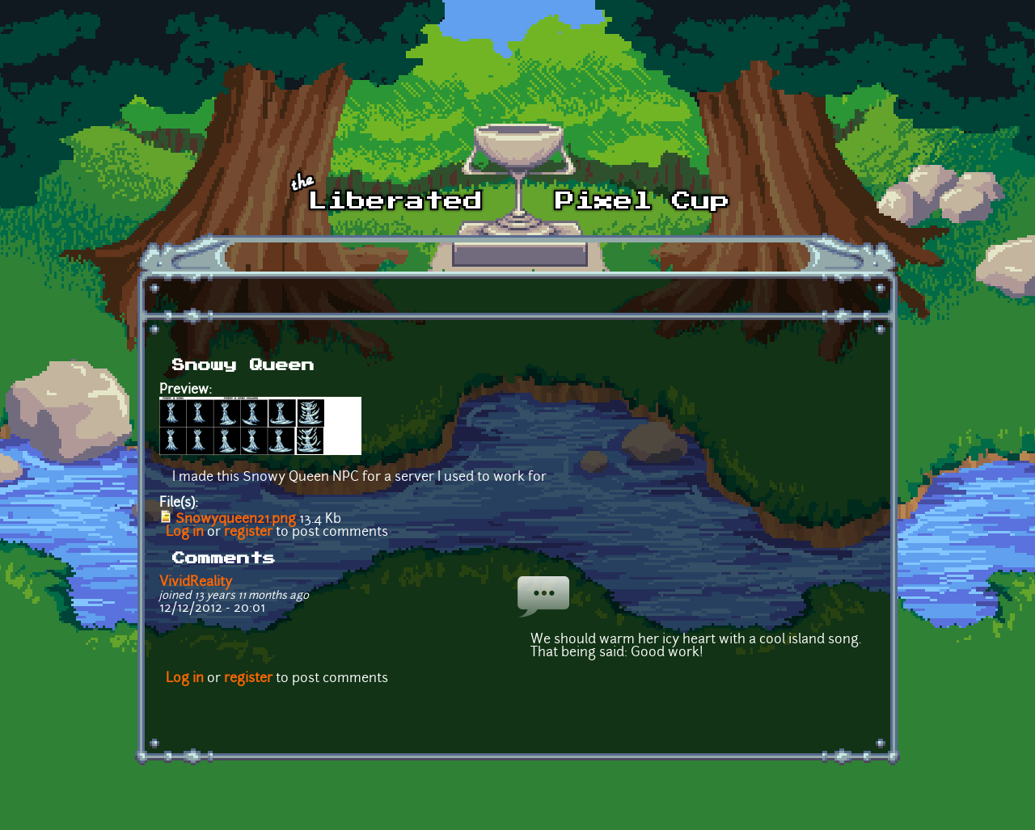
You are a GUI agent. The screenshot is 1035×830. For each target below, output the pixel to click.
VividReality (195, 582)
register (248, 532)
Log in (185, 532)
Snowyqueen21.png (235, 519)
